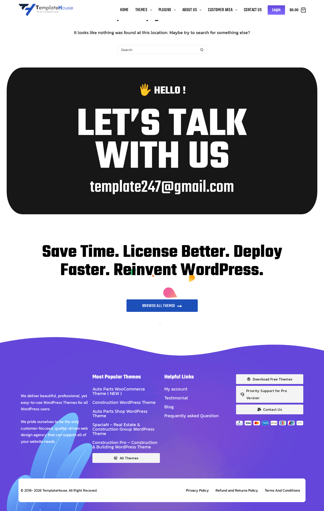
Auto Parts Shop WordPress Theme (119, 413)
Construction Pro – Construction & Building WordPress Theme (124, 444)
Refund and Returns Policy (237, 490)
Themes (144, 9)
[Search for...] (158, 49)
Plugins (168, 9)
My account (175, 389)
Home (124, 9)
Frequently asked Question (191, 415)
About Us (192, 9)
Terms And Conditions (282, 490)
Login (276, 9)
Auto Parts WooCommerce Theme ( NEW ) (118, 391)
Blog (169, 406)
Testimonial (176, 397)
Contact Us (253, 9)
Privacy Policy (197, 490)
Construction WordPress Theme (124, 402)
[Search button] (202, 49)
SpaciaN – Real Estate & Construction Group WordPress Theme (123, 429)
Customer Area (223, 9)
